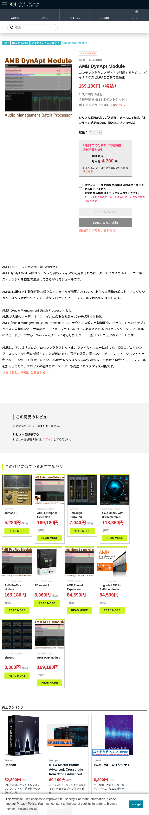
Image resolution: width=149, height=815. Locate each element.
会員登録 (15, 18)
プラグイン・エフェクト (46, 42)
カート (134, 18)
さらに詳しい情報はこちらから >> (26, 372)
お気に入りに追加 (105, 223)
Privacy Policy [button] (27, 809)
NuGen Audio (20, 42)
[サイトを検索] (32, 27)
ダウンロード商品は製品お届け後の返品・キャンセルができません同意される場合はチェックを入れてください (114, 193)
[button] (125, 804)
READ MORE (15, 534)
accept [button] (136, 804)
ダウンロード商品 (88, 53)
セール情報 (104, 18)
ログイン (45, 18)
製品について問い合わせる (97, 230)
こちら (120, 105)
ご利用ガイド (74, 18)
